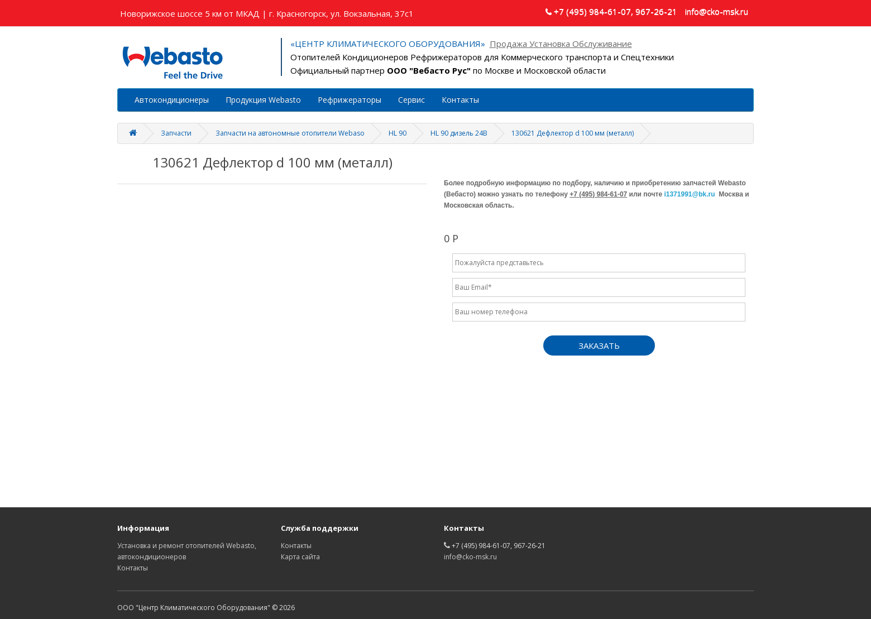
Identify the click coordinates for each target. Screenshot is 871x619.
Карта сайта (300, 557)
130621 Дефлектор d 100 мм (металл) (572, 133)
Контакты (460, 99)
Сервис (411, 99)
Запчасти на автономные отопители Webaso (290, 133)
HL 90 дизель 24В (458, 133)
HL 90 (397, 133)
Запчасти (176, 133)
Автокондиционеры (172, 99)
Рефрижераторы (349, 99)
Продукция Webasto (263, 99)
